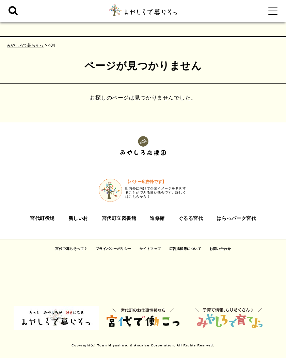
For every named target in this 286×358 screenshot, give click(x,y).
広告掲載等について (185, 249)
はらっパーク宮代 (236, 218)
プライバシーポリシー (113, 249)
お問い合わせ (220, 249)
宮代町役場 (42, 218)
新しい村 (78, 218)
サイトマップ (150, 249)
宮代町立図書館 (119, 218)
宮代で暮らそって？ (71, 249)
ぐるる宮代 (190, 218)
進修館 (157, 218)
